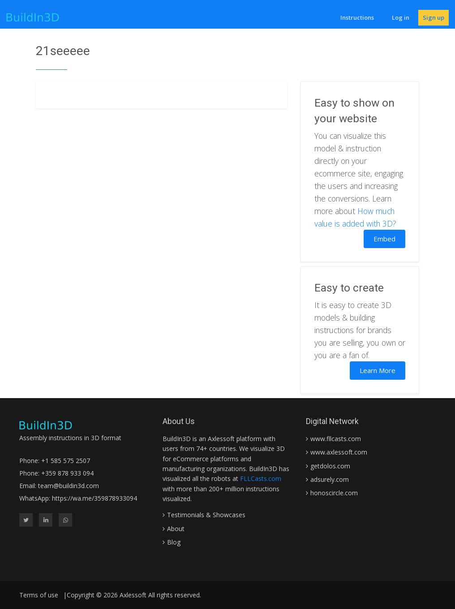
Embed (384, 238)
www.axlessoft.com (338, 452)
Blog (173, 542)
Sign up (433, 17)
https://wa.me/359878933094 (94, 498)
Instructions (357, 17)
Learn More (377, 370)
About (176, 528)
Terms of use (38, 595)
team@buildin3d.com (68, 485)
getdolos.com (330, 466)
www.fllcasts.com (335, 438)
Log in (400, 17)
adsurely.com (329, 479)
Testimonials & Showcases (206, 514)
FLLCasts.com (260, 478)
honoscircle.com (334, 493)
